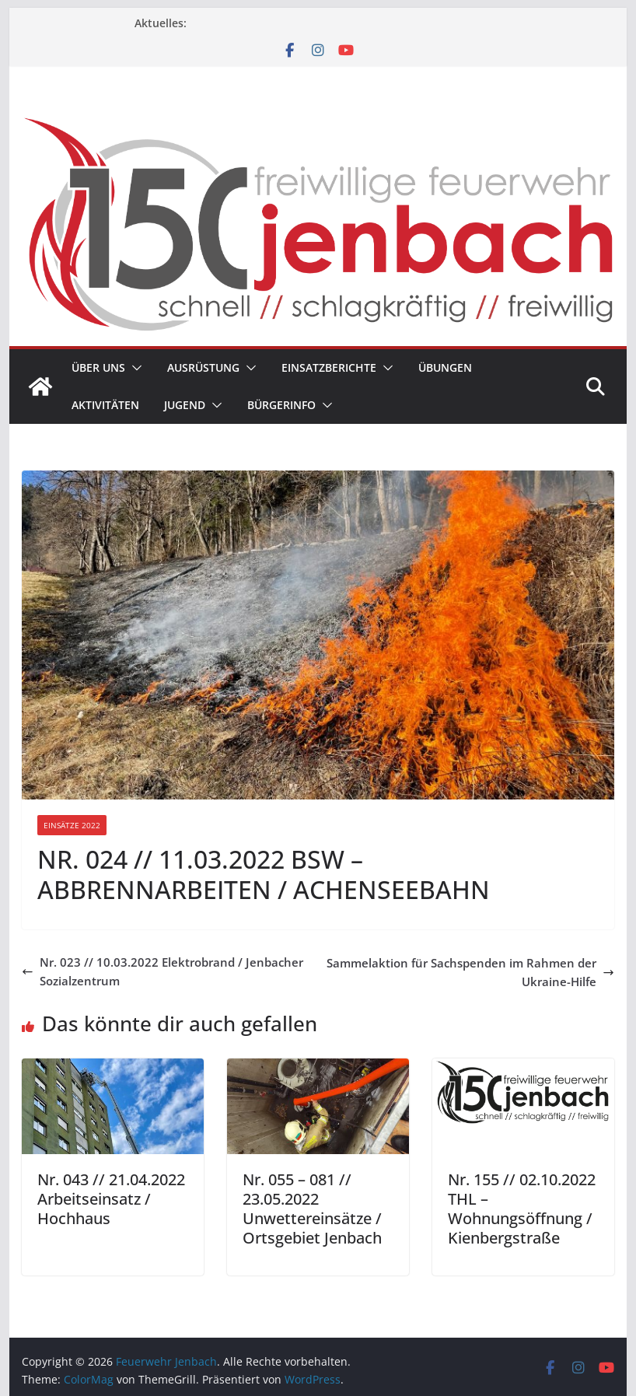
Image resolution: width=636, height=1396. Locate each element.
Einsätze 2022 (72, 825)
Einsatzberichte (328, 367)
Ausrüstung (203, 367)
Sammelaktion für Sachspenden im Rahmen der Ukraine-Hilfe (470, 972)
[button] (133, 368)
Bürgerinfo (281, 404)
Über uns (98, 367)
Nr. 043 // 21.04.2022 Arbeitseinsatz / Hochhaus (111, 1199)
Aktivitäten (105, 404)
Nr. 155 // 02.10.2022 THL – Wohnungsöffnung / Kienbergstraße (522, 1208)
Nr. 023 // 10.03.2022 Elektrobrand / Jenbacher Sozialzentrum (162, 971)
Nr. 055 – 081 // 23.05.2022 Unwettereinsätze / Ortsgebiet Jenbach (312, 1208)
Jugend (184, 404)
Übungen (445, 367)
